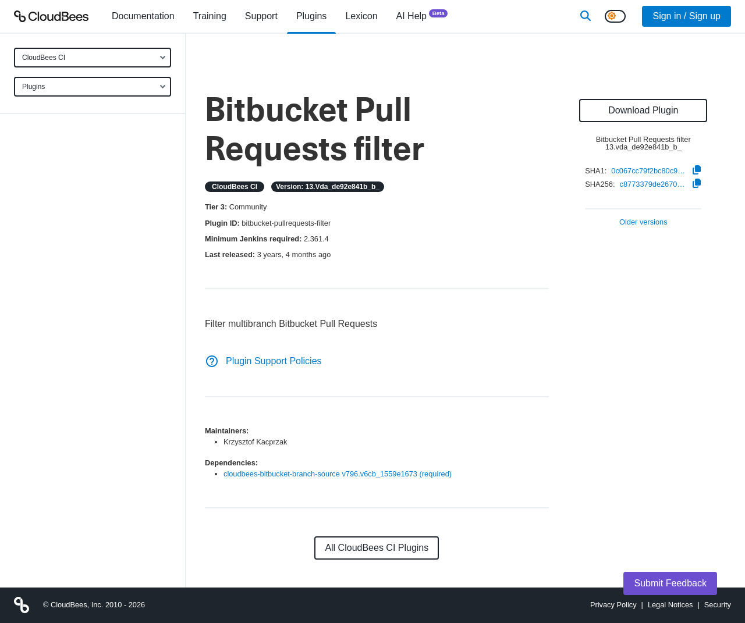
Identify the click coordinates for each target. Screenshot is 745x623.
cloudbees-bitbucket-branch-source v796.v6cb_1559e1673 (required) (338, 473)
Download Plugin (643, 110)
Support (261, 16)
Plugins (33, 87)
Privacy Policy (613, 604)
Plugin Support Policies (263, 361)
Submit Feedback (670, 583)
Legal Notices (670, 604)
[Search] (585, 16)
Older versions (643, 222)
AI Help (422, 15)
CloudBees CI (43, 58)
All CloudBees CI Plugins (376, 548)
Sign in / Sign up (686, 16)
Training (209, 16)
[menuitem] (143, 16)
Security (717, 604)
